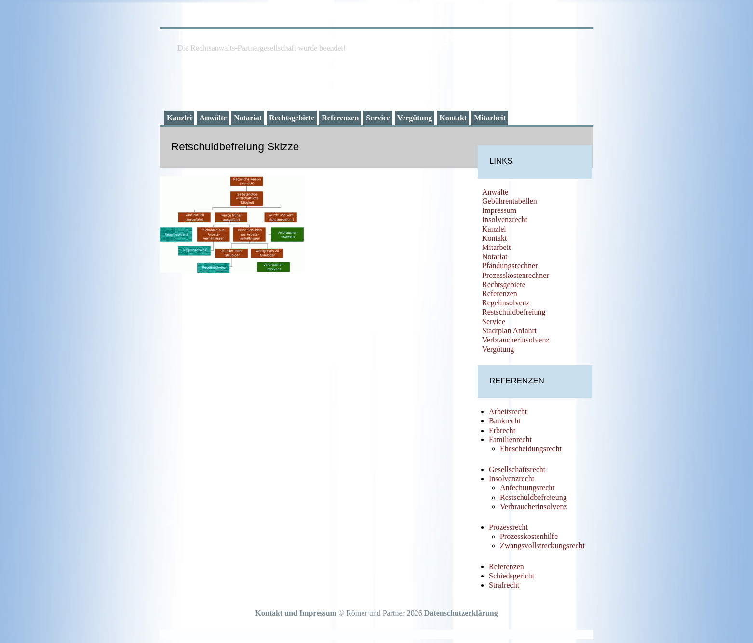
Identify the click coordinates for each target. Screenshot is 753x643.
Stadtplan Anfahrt (509, 331)
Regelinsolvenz (506, 303)
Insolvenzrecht (504, 219)
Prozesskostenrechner (515, 275)
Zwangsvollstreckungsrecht (542, 545)
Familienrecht (510, 439)
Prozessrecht (508, 527)
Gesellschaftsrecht (517, 469)
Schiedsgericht (511, 576)
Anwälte (213, 118)
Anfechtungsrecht (527, 488)
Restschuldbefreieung (533, 497)
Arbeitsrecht (508, 411)
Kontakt (453, 118)
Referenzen (340, 118)
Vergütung (414, 118)
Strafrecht (504, 585)
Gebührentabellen (509, 201)
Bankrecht (505, 421)
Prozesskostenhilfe (529, 536)
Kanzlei (179, 118)
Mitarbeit (490, 118)
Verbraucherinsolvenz (516, 340)
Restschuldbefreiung (514, 312)
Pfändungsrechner (510, 266)
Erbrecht (502, 430)
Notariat (248, 118)
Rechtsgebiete (291, 118)
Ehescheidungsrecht (531, 449)
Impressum (499, 210)
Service (378, 118)
